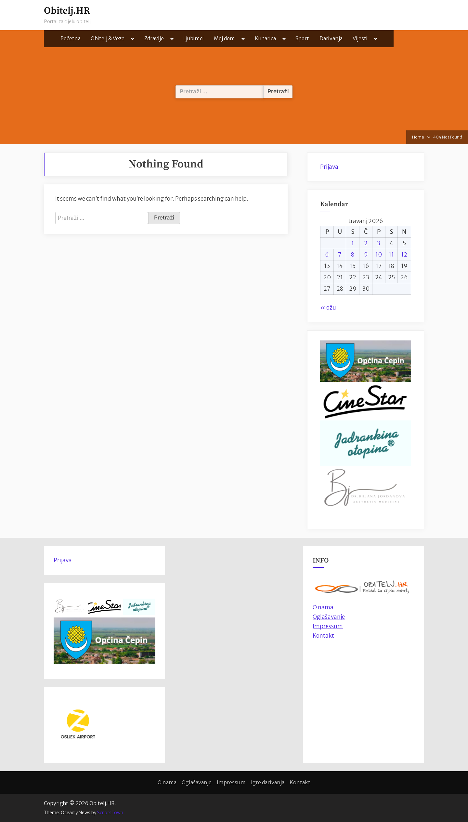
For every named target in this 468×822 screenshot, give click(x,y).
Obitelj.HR (67, 11)
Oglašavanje (329, 616)
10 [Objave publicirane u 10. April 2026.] (378, 254)
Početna (70, 38)
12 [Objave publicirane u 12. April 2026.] (404, 254)
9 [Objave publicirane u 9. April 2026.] (366, 254)
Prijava (329, 166)
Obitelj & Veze (107, 38)
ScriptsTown (110, 812)
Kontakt (323, 635)
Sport (302, 38)
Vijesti (360, 38)
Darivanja (331, 38)
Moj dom (224, 38)
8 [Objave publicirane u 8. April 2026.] (352, 254)
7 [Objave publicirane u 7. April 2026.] (340, 254)
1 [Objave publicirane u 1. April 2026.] (352, 243)
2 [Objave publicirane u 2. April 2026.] (366, 243)
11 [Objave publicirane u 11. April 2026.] (391, 254)
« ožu (328, 307)
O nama (167, 782)
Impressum (328, 626)
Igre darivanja (267, 782)
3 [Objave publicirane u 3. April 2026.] (378, 243)
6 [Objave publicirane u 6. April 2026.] (327, 254)
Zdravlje (154, 38)
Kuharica (265, 38)
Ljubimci (193, 38)
